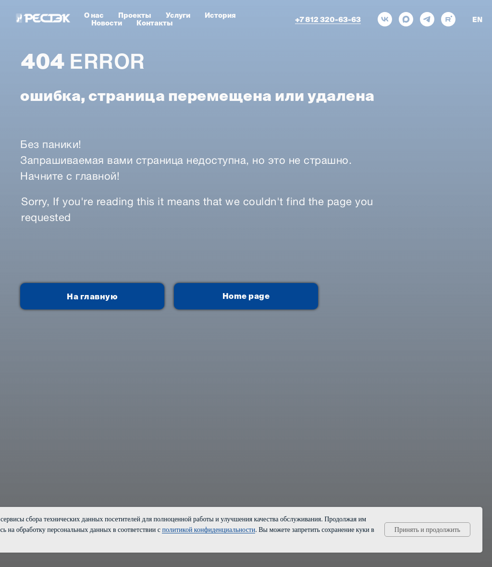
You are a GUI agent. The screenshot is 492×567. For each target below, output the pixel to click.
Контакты (154, 23)
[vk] (385, 19)
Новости (106, 23)
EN (477, 20)
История (220, 15)
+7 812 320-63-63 (328, 19)
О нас (94, 15)
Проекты (134, 15)
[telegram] (427, 19)
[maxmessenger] (406, 19)
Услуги (178, 15)
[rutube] (448, 19)
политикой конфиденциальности (208, 529)
